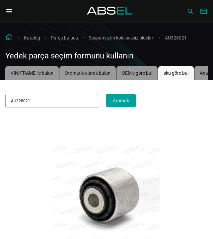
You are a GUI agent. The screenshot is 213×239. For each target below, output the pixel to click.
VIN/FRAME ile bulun (32, 73)
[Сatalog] (190, 11)
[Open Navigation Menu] (9, 11)
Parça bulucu (64, 37)
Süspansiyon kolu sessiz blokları (121, 37)
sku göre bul (176, 73)
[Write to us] (204, 11)
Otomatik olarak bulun (87, 73)
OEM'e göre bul (137, 73)
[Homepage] (110, 11)
